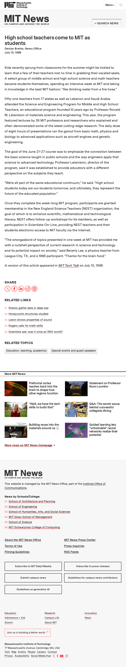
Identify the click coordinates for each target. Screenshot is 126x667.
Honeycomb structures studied (28, 313)
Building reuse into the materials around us (44, 426)
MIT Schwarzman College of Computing (34, 527)
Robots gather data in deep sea (28, 308)
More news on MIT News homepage (28, 445)
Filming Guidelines (17, 551)
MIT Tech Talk (68, 265)
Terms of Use (13, 546)
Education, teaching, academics (26, 350)
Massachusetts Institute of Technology (28, 644)
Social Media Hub (41, 655)
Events (22, 651)
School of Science (20, 522)
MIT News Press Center (80, 540)
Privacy (9, 655)
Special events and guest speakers (74, 350)
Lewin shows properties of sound (30, 319)
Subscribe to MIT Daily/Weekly (33, 566)
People (31, 651)
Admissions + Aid (15, 617)
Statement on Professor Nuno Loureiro (105, 384)
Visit (7, 651)
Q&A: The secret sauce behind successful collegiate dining (104, 407)
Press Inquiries (74, 546)
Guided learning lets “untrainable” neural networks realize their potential (103, 430)
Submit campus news (33, 577)
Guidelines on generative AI (33, 589)
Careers (41, 651)
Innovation (91, 613)
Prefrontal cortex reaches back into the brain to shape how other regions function (43, 388)
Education (10, 613)
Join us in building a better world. (27, 632)
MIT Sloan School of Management (30, 517)
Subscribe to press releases (93, 566)
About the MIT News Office (23, 540)
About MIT (51, 622)
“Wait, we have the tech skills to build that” (44, 405)
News (88, 617)
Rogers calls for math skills (26, 325)
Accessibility (22, 655)
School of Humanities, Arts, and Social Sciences (39, 511)
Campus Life (52, 617)
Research (50, 613)
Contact (52, 651)
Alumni (9, 622)
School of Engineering (23, 506)
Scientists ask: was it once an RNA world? (36, 331)
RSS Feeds (71, 551)
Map (13, 651)
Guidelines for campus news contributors (92, 577)
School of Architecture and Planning (32, 501)
